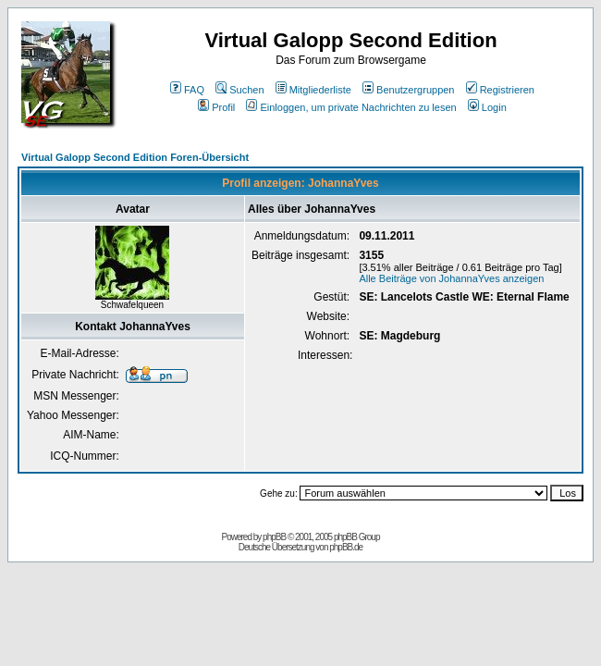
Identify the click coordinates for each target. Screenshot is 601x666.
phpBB (274, 537)
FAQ (187, 89)
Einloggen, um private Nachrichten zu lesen (351, 107)
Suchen (239, 89)
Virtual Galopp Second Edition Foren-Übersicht (135, 157)
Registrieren (500, 89)
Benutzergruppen (408, 89)
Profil (216, 107)
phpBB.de (345, 547)
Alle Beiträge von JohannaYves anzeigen (451, 278)
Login (487, 107)
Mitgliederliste (313, 89)
